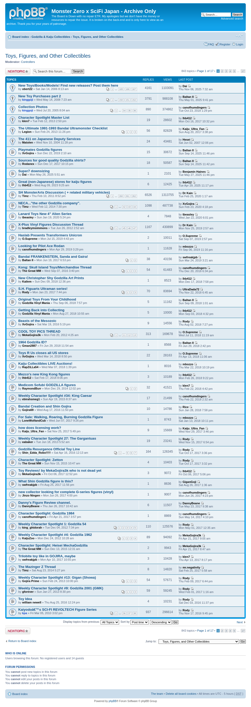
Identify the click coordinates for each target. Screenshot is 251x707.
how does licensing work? (39, 428)
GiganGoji (189, 481)
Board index (20, 36)
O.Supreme (30, 238)
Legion (27, 131)
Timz (25, 195)
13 (134, 335)
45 (124, 228)
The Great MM (31, 270)
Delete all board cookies (181, 693)
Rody (26, 292)
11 (124, 335)
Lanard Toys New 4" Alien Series (45, 214)
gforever (28, 591)
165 (121, 89)
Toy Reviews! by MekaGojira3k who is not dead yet (59, 470)
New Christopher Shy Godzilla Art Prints (51, 278)
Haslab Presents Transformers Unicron (50, 235)
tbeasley (28, 217)
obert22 (27, 89)
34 (124, 110)
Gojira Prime (30, 581)
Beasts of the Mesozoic (37, 321)
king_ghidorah (32, 527)
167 (134, 89)
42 (124, 207)
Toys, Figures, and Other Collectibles (98, 36)
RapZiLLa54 (30, 367)
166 (128, 89)
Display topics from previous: (91, 621)
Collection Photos (33, 107)
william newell (31, 602)
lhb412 (187, 118)
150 (121, 100)
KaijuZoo (28, 538)
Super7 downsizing (34, 171)
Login (239, 44)
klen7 (26, 121)
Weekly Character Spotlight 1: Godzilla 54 (52, 524)
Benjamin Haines (194, 171)
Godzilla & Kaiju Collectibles (50, 36)
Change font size (239, 35)
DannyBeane (31, 506)
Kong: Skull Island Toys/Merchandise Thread (54, 267)
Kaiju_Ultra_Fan (194, 128)
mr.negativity (191, 567)
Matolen (27, 142)
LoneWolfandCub (34, 420)
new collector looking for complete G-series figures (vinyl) (65, 492)
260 (121, 196)
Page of (205, 71)
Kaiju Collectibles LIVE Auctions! (45, 364)
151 (128, 100)
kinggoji (27, 99)
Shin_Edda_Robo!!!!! (36, 452)
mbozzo (188, 246)
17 (243, 71)
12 (129, 335)
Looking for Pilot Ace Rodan (41, 246)
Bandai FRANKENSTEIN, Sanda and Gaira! (53, 257)
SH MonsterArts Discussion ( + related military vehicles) (64, 192)
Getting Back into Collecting (41, 310)
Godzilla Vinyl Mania (36, 302)
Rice (186, 407)
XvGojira (28, 153)
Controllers (28, 61)
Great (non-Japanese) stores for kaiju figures (55, 182)
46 (129, 228)
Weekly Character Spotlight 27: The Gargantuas (57, 438)
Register (225, 44)
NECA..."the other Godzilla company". (49, 203)
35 (129, 110)
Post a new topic (17, 71)
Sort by (134, 621)
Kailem (27, 281)
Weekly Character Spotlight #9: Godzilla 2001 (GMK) (60, 588)
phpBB (112, 701)
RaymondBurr (31, 388)
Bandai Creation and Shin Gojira (44, 406)
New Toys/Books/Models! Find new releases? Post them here (68, 85)
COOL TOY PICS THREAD (39, 331)
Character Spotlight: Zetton (40, 460)
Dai (185, 86)
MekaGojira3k (31, 335)
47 (134, 228)
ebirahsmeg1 (31, 399)
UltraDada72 (191, 289)
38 (134, 613)
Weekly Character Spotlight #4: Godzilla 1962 (55, 535)
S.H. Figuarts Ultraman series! (42, 289)
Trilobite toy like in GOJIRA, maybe (46, 556)
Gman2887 (29, 345)
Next (240, 622)
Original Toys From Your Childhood (47, 299)
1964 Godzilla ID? (32, 342)
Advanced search (232, 18)
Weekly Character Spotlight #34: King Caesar (55, 396)
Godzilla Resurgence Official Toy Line (49, 449)
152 (134, 100)
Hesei (186, 139)
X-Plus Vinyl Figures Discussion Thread (50, 224)
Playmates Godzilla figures (40, 150)
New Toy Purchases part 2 (39, 96)
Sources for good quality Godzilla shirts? (52, 160)
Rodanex (28, 163)
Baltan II (188, 96)
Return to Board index (22, 641)
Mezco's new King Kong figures (44, 374)
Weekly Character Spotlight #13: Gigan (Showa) (57, 577)
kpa (24, 613)
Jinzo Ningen (31, 495)
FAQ (211, 44)
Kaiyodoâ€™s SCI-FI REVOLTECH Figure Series (57, 610)
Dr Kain (188, 193)
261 (128, 196)
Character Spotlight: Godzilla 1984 (46, 513)
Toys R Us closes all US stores (43, 353)
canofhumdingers (195, 107)
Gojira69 (28, 409)
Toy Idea (25, 599)
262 (134, 196)
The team (157, 693)
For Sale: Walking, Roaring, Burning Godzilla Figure (60, 417)
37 (129, 613)
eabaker (27, 442)
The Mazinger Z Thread (37, 567)
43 (129, 207)
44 (134, 207)
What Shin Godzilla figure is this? (45, 481)
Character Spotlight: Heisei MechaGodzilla (52, 545)
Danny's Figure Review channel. (44, 503)
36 (134, 110)
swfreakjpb (190, 257)
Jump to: (150, 641)
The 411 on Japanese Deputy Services (49, 139)
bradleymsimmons (35, 228)
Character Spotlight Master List (43, 117)
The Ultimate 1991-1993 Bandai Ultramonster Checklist (63, 128)
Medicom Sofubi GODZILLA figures (47, 385)
